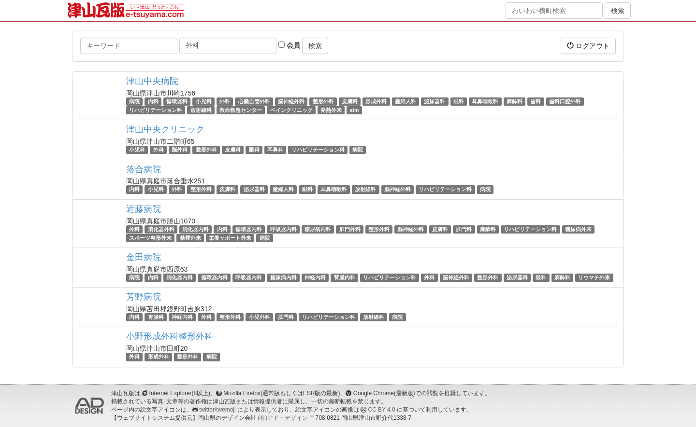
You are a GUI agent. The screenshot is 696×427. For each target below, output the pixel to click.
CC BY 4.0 (381, 409)
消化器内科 (195, 229)
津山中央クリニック (165, 129)
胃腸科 (156, 317)
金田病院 (143, 257)
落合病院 (143, 169)
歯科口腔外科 (565, 101)
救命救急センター (240, 110)
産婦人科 (405, 101)
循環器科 (177, 101)
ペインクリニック (291, 110)
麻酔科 (514, 101)
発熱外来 (331, 110)
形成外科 (376, 101)
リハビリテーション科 (155, 110)
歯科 (535, 101)
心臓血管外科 (254, 101)
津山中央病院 (152, 81)
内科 (153, 101)
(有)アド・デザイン (283, 417)
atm (354, 110)
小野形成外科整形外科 (169, 336)
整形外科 (323, 101)
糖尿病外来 (578, 229)
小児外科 (259, 317)
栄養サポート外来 (230, 238)
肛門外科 (350, 229)
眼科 (458, 101)
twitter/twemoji (217, 409)
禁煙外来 (190, 238)
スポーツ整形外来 (150, 238)
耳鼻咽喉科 (485, 101)
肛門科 (464, 229)
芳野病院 (143, 297)
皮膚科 (350, 101)
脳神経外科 (291, 101)
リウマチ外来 (594, 277)
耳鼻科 (275, 149)
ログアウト (588, 45)
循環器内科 (248, 229)
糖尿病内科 (317, 229)
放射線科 (201, 110)
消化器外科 (161, 229)
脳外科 (180, 149)
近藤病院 (143, 209)
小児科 (204, 101)
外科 (224, 101)
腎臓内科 (344, 277)
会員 (289, 45)
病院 (134, 101)
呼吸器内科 (283, 229)
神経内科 (315, 277)
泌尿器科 (434, 101)
